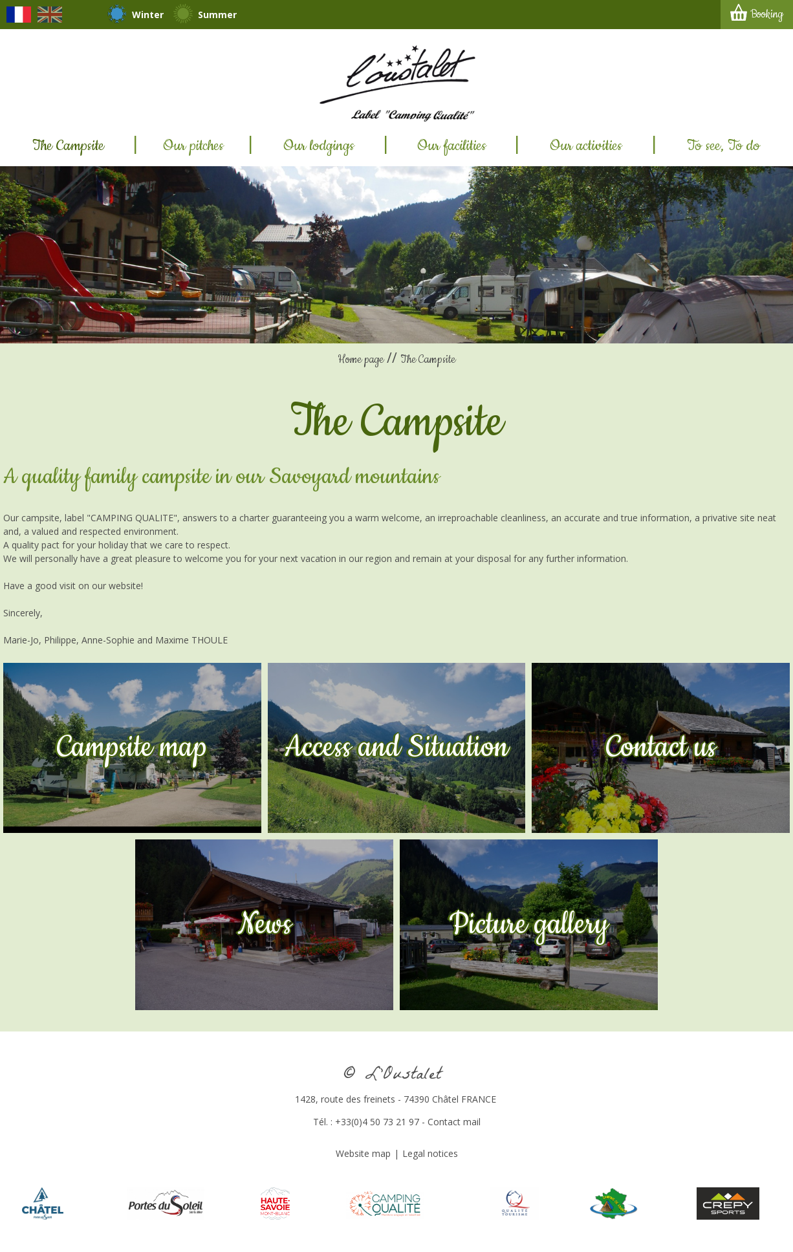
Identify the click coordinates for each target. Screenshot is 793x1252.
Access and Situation (396, 748)
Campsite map (132, 748)
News (264, 925)
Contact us (661, 748)
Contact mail (454, 1122)
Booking (766, 14)
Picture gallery (529, 925)
